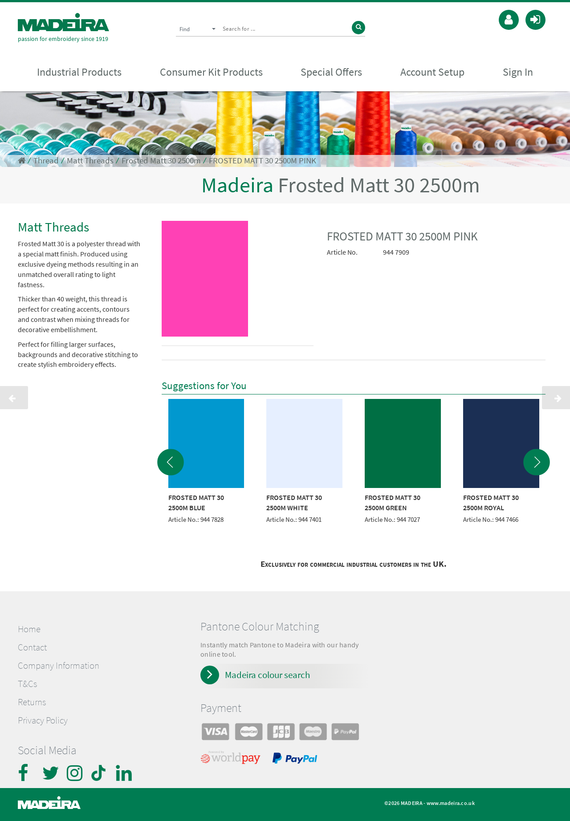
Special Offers (331, 72)
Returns (32, 702)
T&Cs (27, 684)
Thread (46, 160)
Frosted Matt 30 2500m (161, 160)
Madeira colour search (267, 675)
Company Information (58, 665)
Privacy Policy (43, 720)
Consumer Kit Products (211, 72)
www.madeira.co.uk (451, 803)
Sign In (518, 72)
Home (29, 629)
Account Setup (432, 72)
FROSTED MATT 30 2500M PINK (262, 160)
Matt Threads (90, 160)
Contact (32, 647)
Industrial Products (79, 72)
